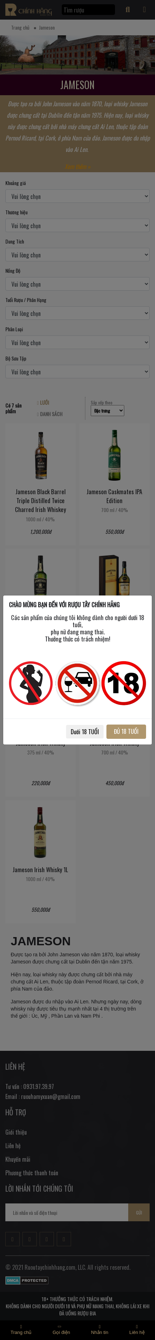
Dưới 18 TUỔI (85, 731)
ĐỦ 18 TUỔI (126, 731)
